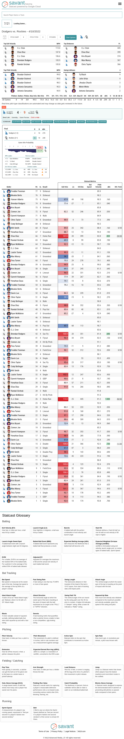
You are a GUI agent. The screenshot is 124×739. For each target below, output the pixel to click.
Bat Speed (6, 580)
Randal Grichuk (23, 64)
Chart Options (70, 37)
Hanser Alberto (17, 199)
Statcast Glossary (16, 515)
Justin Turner (16, 252)
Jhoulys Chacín (85, 82)
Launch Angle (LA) (40, 528)
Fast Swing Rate (39, 580)
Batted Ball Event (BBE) (42, 541)
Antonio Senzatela (24, 87)
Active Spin (68, 636)
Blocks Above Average (103, 683)
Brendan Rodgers (24, 60)
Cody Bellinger (17, 224)
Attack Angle (100, 580)
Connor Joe (15, 211)
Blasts (4, 613)
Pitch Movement (39, 636)
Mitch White (84, 87)
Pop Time (5, 667)
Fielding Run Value (40, 683)
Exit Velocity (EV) (8, 528)
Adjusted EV (37, 557)
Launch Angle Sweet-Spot (12, 541)
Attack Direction (39, 595)
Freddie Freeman (18, 191)
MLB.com (81, 731)
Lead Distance (70, 667)
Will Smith (15, 228)
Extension (6, 649)
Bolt (35, 708)
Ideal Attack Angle (9, 595)
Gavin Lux (15, 293)
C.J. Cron (21, 48)
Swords (36, 613)
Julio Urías (83, 78)
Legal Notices (70, 731)
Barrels (67, 528)
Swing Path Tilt (70, 595)
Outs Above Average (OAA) (12, 683)
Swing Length (70, 580)
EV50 (4, 557)
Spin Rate (99, 636)
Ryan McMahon (17, 244)
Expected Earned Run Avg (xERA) (46, 649)
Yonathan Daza (17, 232)
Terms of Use (44, 731)
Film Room (102, 121)
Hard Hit (99, 528)
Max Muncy (86, 60)
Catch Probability (71, 683)
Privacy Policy (57, 731)
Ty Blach (82, 74)
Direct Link (6, 117)
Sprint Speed (7, 708)
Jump (97, 667)
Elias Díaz (21, 52)
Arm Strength (38, 667)
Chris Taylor (86, 64)
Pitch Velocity (7, 636)
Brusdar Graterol (24, 74)
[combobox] (62, 15)
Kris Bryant (86, 56)
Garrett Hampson (18, 216)
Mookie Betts (16, 195)
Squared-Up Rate (101, 595)
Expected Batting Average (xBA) (76, 541)
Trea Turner (15, 260)
